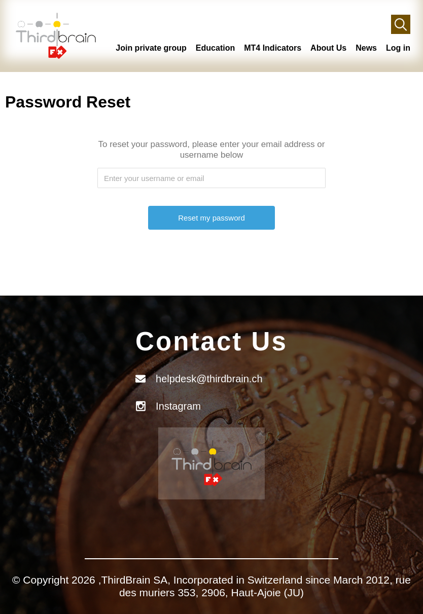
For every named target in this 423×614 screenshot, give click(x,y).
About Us (328, 48)
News (366, 48)
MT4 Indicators (272, 48)
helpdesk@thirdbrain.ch (209, 378)
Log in (398, 48)
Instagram (178, 406)
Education (215, 48)
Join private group (151, 48)
